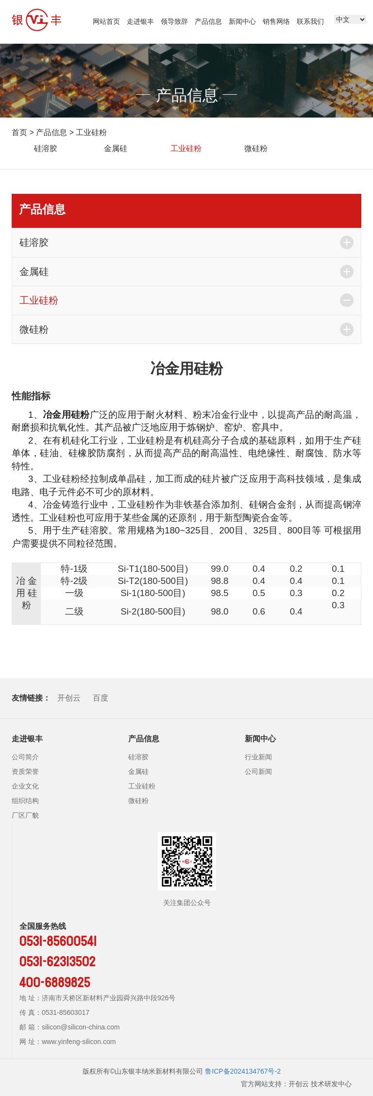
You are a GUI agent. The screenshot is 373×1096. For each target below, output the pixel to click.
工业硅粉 (91, 132)
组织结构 (25, 801)
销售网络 (276, 21)
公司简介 (25, 757)
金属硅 (115, 148)
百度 (100, 698)
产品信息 (208, 21)
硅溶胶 (45, 148)
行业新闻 (258, 757)
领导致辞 (174, 21)
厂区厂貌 (25, 815)
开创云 (69, 698)
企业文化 (25, 786)
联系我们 (310, 21)
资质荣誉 (25, 771)
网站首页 (106, 21)
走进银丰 (140, 21)
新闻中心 (242, 21)
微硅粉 (256, 148)
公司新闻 (258, 771)
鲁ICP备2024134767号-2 (243, 1071)
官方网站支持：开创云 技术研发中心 (296, 1084)
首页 (19, 132)
